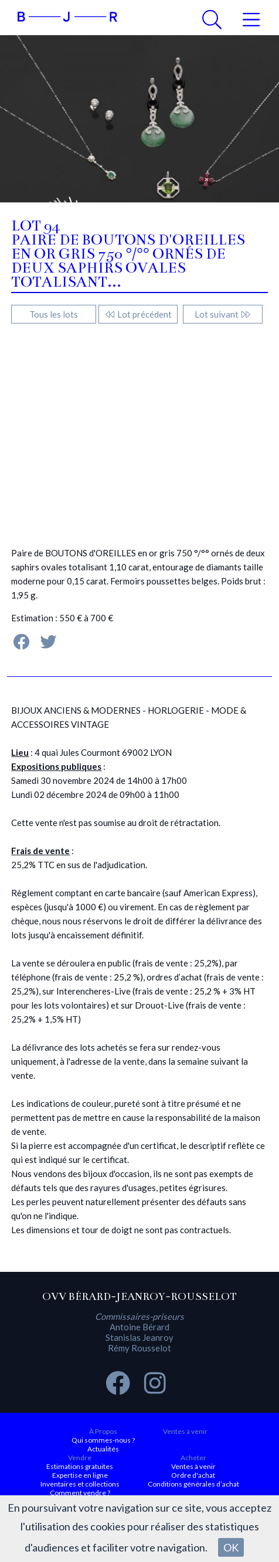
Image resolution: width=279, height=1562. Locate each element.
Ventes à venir (185, 1431)
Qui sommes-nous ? (103, 1440)
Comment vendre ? (80, 1492)
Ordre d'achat (193, 1475)
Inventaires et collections (80, 1484)
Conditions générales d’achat (193, 1484)
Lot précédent (138, 314)
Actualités (103, 1448)
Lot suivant (223, 314)
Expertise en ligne (80, 1475)
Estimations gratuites (79, 1466)
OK (231, 1547)
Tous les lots (53, 314)
